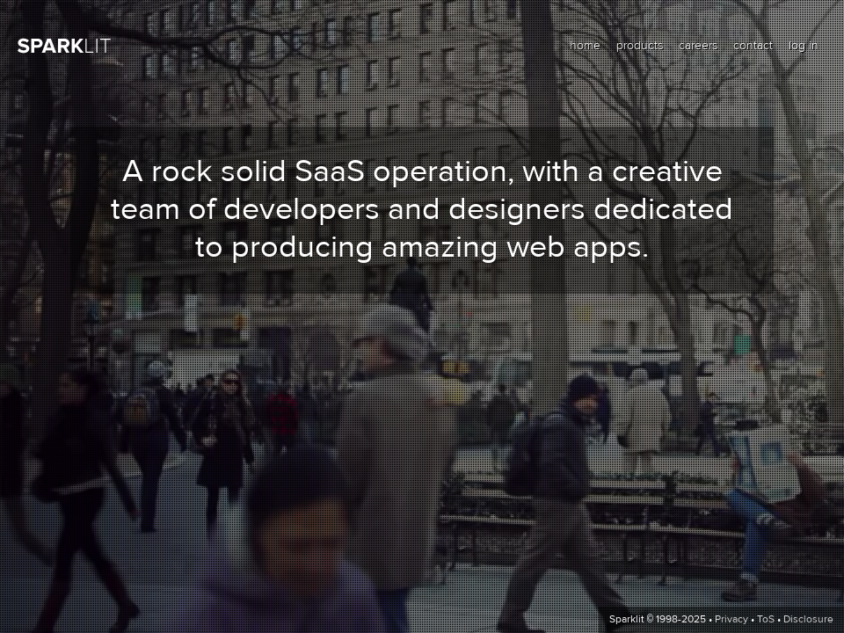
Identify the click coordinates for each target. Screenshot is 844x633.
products (639, 45)
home (585, 45)
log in (804, 45)
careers (698, 45)
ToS (766, 620)
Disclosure (808, 620)
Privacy (731, 620)
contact (753, 45)
